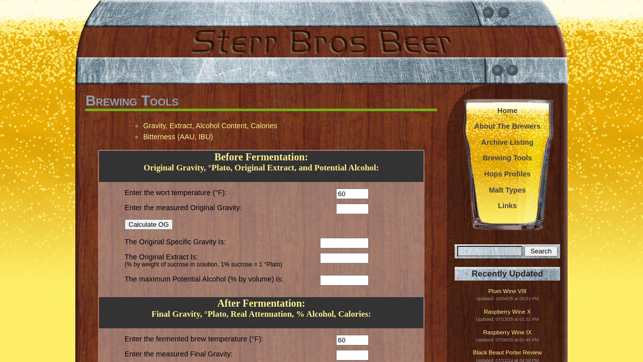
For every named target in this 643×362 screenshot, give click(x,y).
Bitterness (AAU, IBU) (178, 137)
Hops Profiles (507, 174)
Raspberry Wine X (507, 312)
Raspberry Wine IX (507, 332)
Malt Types (507, 190)
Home (507, 111)
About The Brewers (507, 126)
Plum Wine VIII (507, 291)
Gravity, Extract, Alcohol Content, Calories (210, 126)
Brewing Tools (507, 158)
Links (507, 206)
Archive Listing (507, 142)
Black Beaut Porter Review (507, 352)
